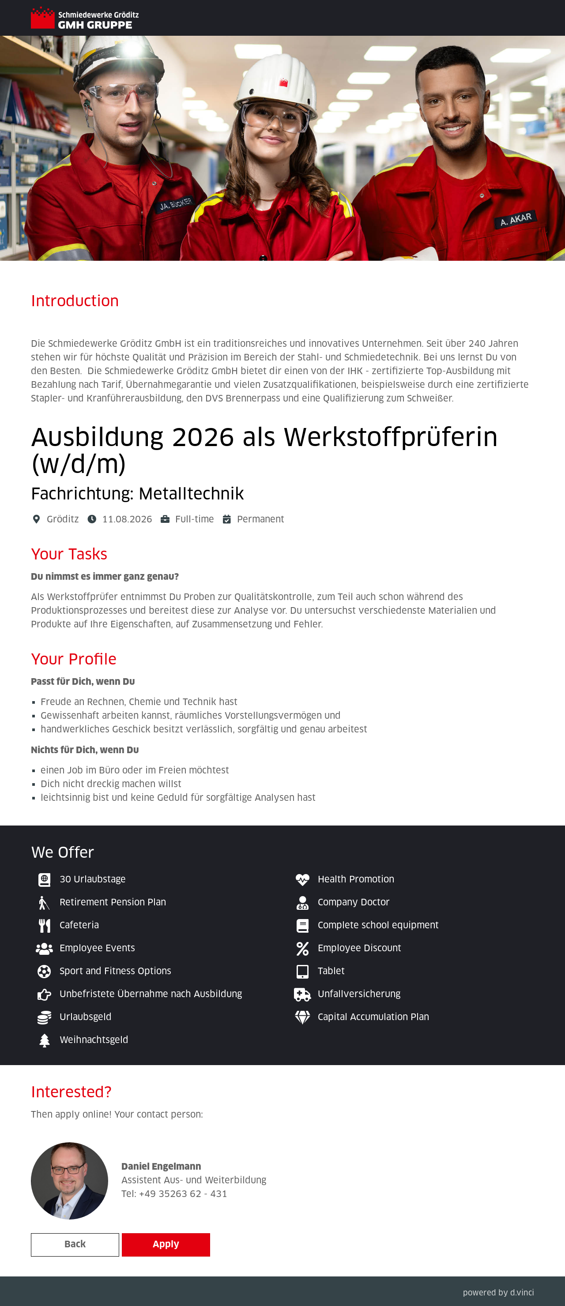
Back (75, 1244)
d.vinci (522, 1293)
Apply (166, 1244)
